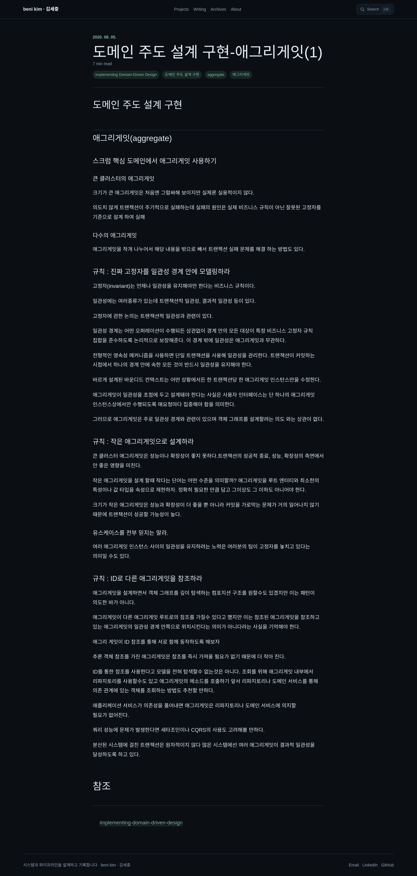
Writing (199, 9)
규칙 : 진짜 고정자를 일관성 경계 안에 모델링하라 (161, 271)
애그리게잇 (241, 74)
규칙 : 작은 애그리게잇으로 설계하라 (143, 441)
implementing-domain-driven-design (141, 823)
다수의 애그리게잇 (115, 235)
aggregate (215, 74)
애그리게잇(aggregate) (132, 138)
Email (354, 865)
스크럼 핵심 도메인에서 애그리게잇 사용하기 (155, 161)
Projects (181, 9)
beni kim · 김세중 (40, 9)
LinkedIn (370, 865)
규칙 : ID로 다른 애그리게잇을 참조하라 (147, 578)
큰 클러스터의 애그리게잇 (124, 178)
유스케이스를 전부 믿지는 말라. (130, 533)
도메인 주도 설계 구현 (182, 74)
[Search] (375, 9)
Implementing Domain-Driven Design (126, 74)
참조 (102, 786)
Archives (218, 9)
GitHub (387, 865)
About (236, 9)
